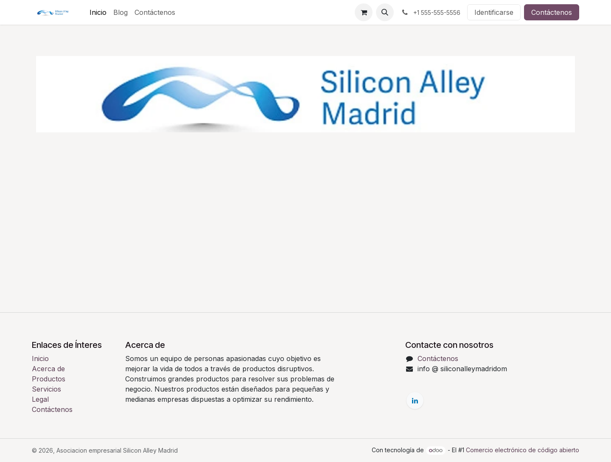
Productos (48, 379)
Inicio (40, 358)
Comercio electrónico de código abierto (522, 450)
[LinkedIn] (414, 400)
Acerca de (48, 368)
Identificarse (493, 12)
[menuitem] (98, 12)
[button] (385, 12)
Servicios (46, 389)
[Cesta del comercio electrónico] (364, 12)
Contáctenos (551, 12)
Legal (40, 399)
